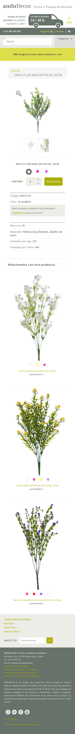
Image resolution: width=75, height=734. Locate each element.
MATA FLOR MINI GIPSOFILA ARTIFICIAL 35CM (37, 600)
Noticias (10, 623)
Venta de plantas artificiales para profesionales (23, 676)
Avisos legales (10, 719)
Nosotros (11, 627)
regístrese (18, 212)
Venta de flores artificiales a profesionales (20, 672)
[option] (37, 110)
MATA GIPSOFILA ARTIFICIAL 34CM (37, 371)
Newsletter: (10, 640)
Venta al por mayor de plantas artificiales (20, 669)
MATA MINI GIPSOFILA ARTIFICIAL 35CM (37, 485)
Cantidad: (17, 181)
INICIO (15, 71)
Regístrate (53, 181)
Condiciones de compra (18, 619)
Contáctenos (12, 631)
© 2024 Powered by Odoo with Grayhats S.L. (22, 724)
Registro (46, 31)
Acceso (60, 31)
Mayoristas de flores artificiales (16, 666)
